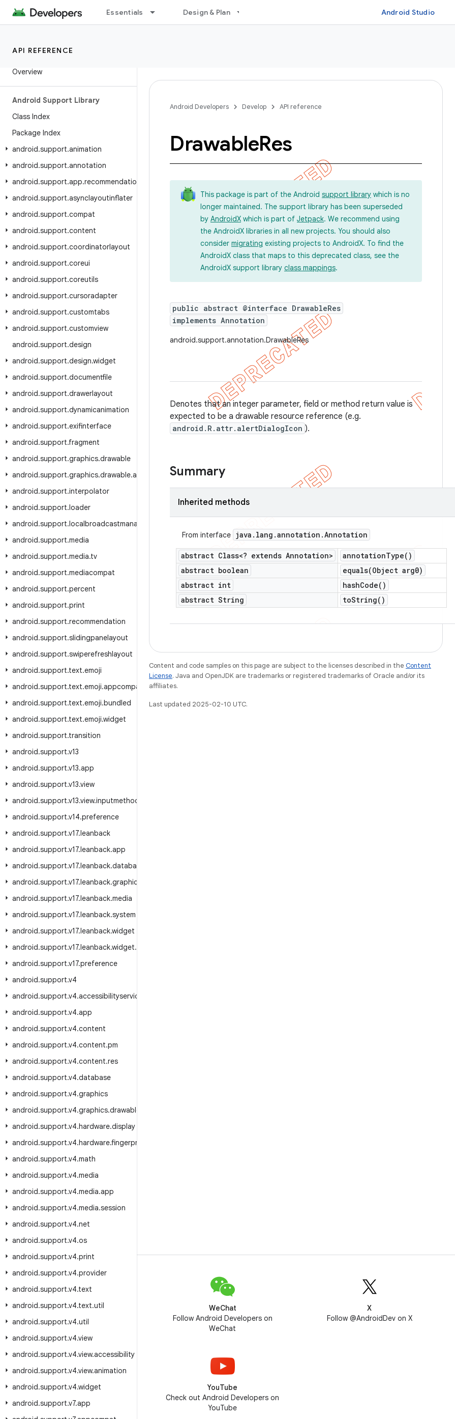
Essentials (124, 12)
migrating (247, 243)
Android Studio (408, 12)
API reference (43, 50)
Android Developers (199, 106)
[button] (66, 149)
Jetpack (310, 218)
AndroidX (225, 218)
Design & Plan (206, 12)
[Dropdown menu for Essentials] (157, 12)
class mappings (310, 267)
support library (346, 194)
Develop (254, 106)
